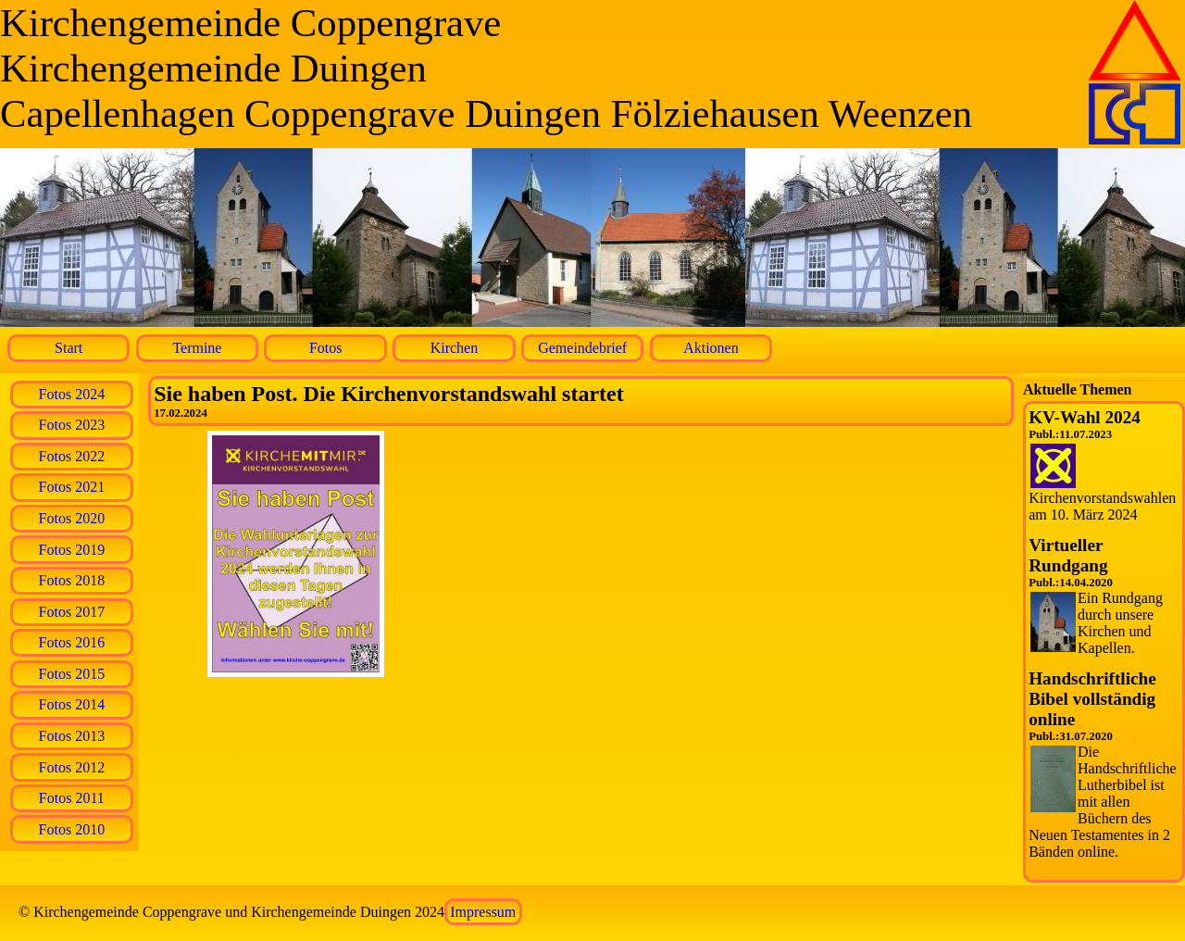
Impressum (483, 912)
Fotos (326, 348)
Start (68, 348)
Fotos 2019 (72, 550)
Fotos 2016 (72, 642)
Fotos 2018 (72, 580)
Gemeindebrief (582, 348)
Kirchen (454, 348)
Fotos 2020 (72, 518)
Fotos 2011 (72, 798)
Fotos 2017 (72, 612)
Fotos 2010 (72, 829)
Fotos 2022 (72, 456)
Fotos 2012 (72, 767)
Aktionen (711, 348)
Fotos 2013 (72, 736)
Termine (196, 348)
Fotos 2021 (72, 487)
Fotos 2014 (72, 704)
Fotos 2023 (72, 425)
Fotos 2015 (72, 674)
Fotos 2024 (72, 394)
